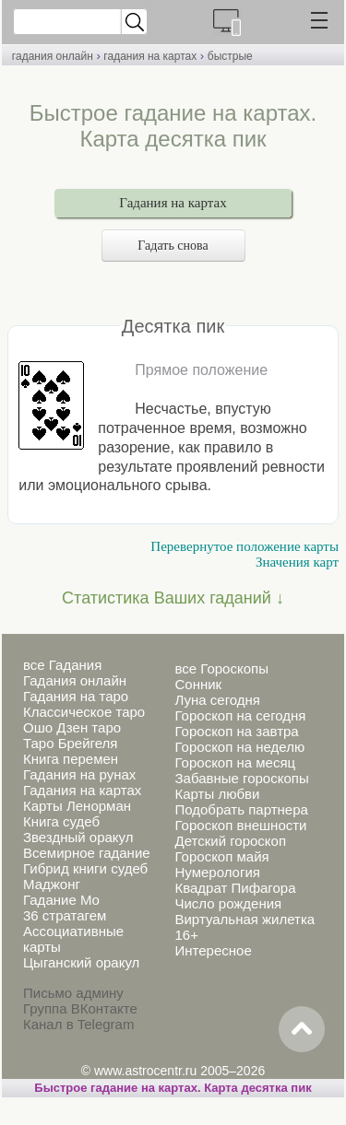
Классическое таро (84, 712)
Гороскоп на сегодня (239, 715)
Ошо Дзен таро (72, 727)
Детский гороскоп (230, 841)
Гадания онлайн (74, 680)
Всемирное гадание (86, 853)
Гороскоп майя (221, 856)
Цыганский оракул (81, 962)
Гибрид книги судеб (85, 868)
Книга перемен (70, 759)
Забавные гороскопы (241, 778)
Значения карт (297, 562)
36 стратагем (64, 915)
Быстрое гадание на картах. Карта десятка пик (172, 1088)
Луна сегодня (216, 700)
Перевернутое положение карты (244, 546)
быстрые (230, 56)
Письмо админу (73, 993)
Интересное (212, 950)
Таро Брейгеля (70, 743)
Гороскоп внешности (240, 825)
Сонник (197, 684)
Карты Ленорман (77, 806)
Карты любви (216, 794)
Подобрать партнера (240, 809)
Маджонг (51, 884)
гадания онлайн (52, 56)
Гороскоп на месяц (234, 762)
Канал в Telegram (78, 1024)
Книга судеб (61, 821)
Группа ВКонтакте (80, 1008)
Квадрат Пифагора (234, 888)
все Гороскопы (221, 668)
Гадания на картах (172, 202)
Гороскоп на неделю (239, 747)
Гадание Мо (61, 900)
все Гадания (62, 665)
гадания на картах (150, 56)
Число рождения (227, 903)
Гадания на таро (75, 696)
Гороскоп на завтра (236, 731)
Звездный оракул (78, 837)
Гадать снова (172, 245)
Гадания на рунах (79, 774)
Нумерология (216, 872)
